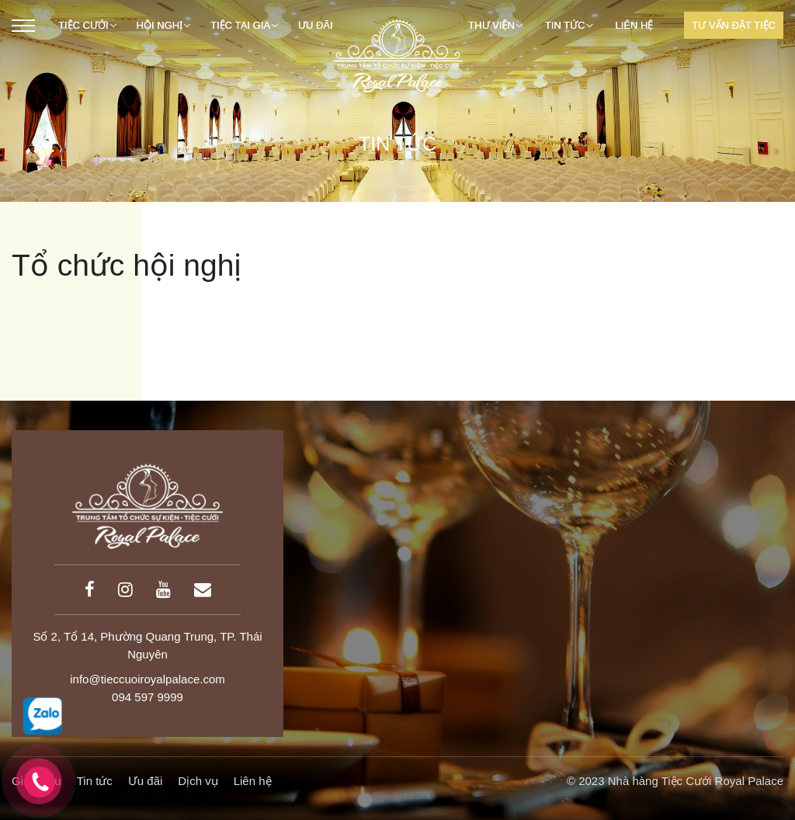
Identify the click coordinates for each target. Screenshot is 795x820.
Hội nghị (164, 25)
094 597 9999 (147, 697)
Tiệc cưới (87, 25)
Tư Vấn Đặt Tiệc (734, 25)
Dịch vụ (197, 780)
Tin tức (569, 25)
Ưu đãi (145, 780)
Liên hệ (634, 25)
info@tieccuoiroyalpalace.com (147, 679)
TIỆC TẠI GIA (244, 25)
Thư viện (495, 25)
